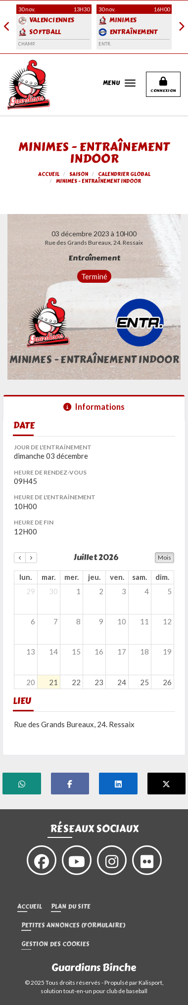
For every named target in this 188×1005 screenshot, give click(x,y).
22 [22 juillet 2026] (76, 682)
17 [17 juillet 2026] (121, 651)
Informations (94, 407)
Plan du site (71, 907)
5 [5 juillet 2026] (169, 591)
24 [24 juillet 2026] (121, 682)
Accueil (29, 907)
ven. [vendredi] (117, 576)
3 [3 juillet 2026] (124, 591)
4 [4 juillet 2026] (146, 591)
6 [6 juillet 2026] (33, 621)
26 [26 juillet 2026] (167, 682)
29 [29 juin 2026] (30, 591)
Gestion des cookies (55, 944)
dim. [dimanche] (162, 576)
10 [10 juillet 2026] (121, 621)
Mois (164, 557)
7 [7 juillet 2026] (55, 621)
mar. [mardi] (48, 576)
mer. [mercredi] (71, 576)
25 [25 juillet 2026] (144, 682)
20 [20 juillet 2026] (30, 682)
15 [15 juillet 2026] (76, 651)
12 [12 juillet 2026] (167, 621)
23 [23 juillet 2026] (98, 682)
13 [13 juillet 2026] (30, 651)
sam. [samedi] (139, 576)
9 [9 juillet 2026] (101, 621)
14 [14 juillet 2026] (53, 651)
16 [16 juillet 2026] (98, 651)
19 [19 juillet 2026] (167, 651)
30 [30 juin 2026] (53, 591)
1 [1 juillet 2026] (78, 591)
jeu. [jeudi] (94, 576)
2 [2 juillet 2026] (101, 591)
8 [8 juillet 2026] (78, 621)
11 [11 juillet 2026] (144, 621)
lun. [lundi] (25, 576)
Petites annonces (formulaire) (73, 925)
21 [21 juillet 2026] (53, 682)
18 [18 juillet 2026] (144, 651)
